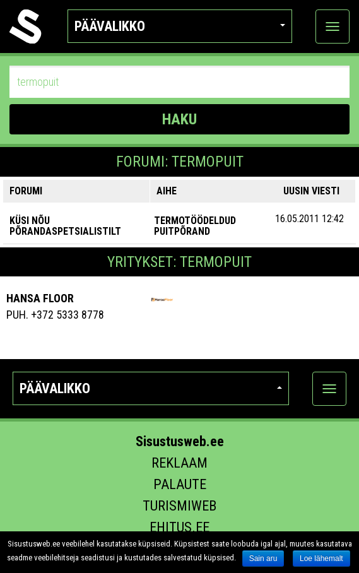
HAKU (179, 119)
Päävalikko (179, 26)
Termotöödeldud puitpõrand (195, 226)
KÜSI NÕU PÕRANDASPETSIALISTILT (65, 226)
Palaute (179, 484)
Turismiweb (179, 506)
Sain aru (263, 558)
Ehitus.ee (179, 527)
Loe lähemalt (321, 558)
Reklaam (179, 463)
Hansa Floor (40, 298)
